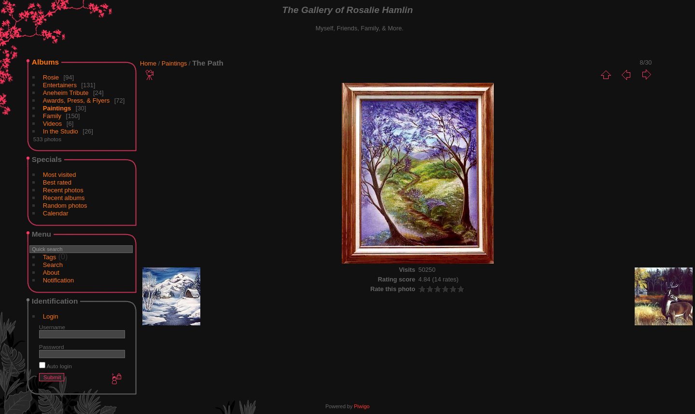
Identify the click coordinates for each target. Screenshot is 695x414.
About (51, 272)
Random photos (65, 205)
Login (50, 316)
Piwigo (361, 406)
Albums (45, 62)
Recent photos (63, 190)
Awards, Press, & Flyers (76, 100)
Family (52, 116)
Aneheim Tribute (66, 92)
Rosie (51, 77)
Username (52, 327)
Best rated (57, 182)
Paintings (57, 108)
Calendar (56, 213)
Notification (58, 280)
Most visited (59, 174)
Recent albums (64, 197)
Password (51, 347)
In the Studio (60, 131)
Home (148, 63)
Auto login (55, 366)
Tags (49, 257)
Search (53, 264)
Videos (52, 123)
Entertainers (60, 85)
